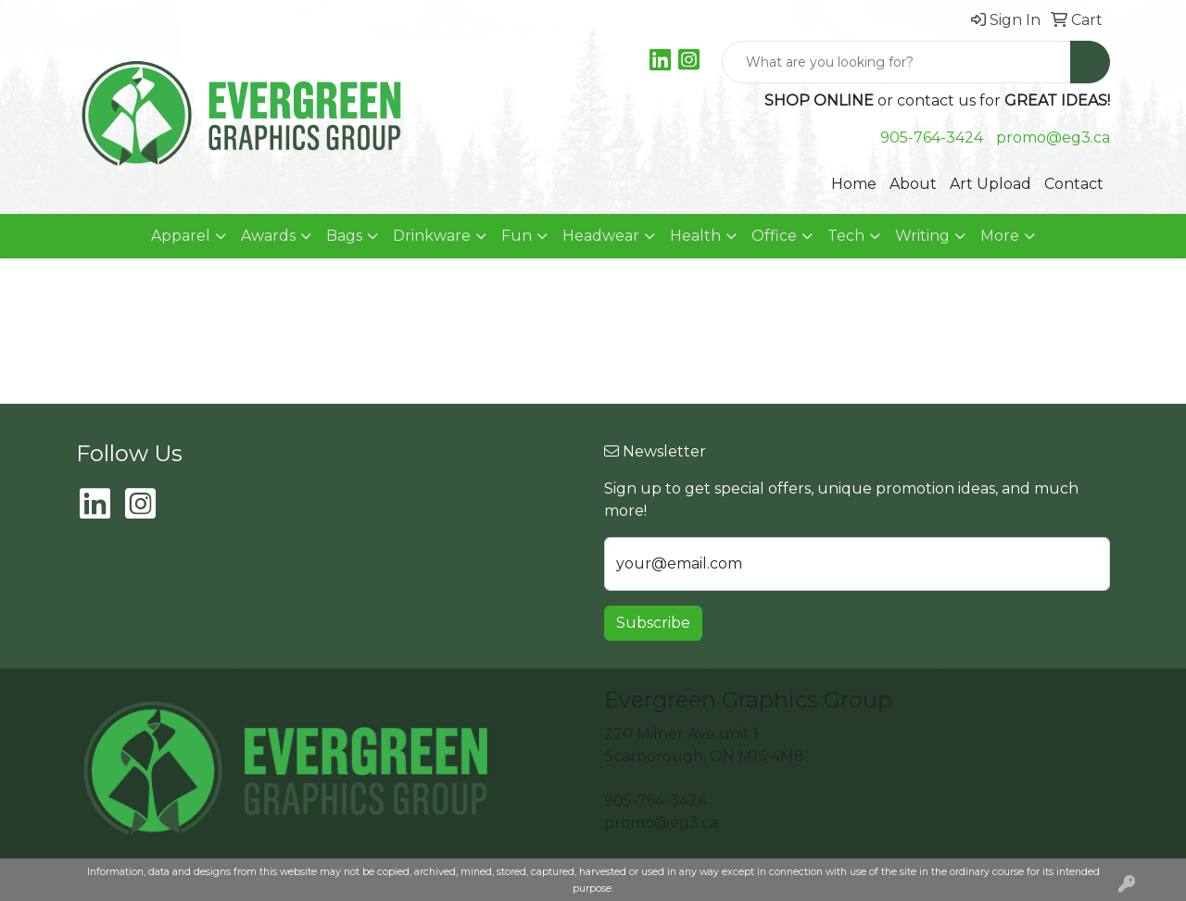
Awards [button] (268, 235)
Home (854, 184)
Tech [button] (845, 235)
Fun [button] (516, 235)
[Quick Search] (896, 62)
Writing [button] (922, 235)
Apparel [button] (180, 235)
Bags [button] (344, 235)
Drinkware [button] (432, 235)
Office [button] (774, 235)
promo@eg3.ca (1053, 137)
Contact (1074, 184)
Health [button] (695, 235)
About (913, 184)
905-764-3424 (931, 137)
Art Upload (990, 184)
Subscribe (653, 623)
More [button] (999, 235)
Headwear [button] (600, 235)
